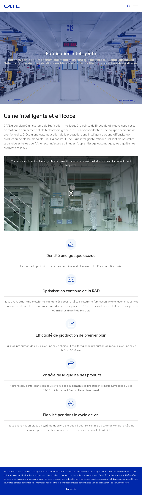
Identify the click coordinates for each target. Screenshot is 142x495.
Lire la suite (123, 482)
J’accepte (70, 489)
